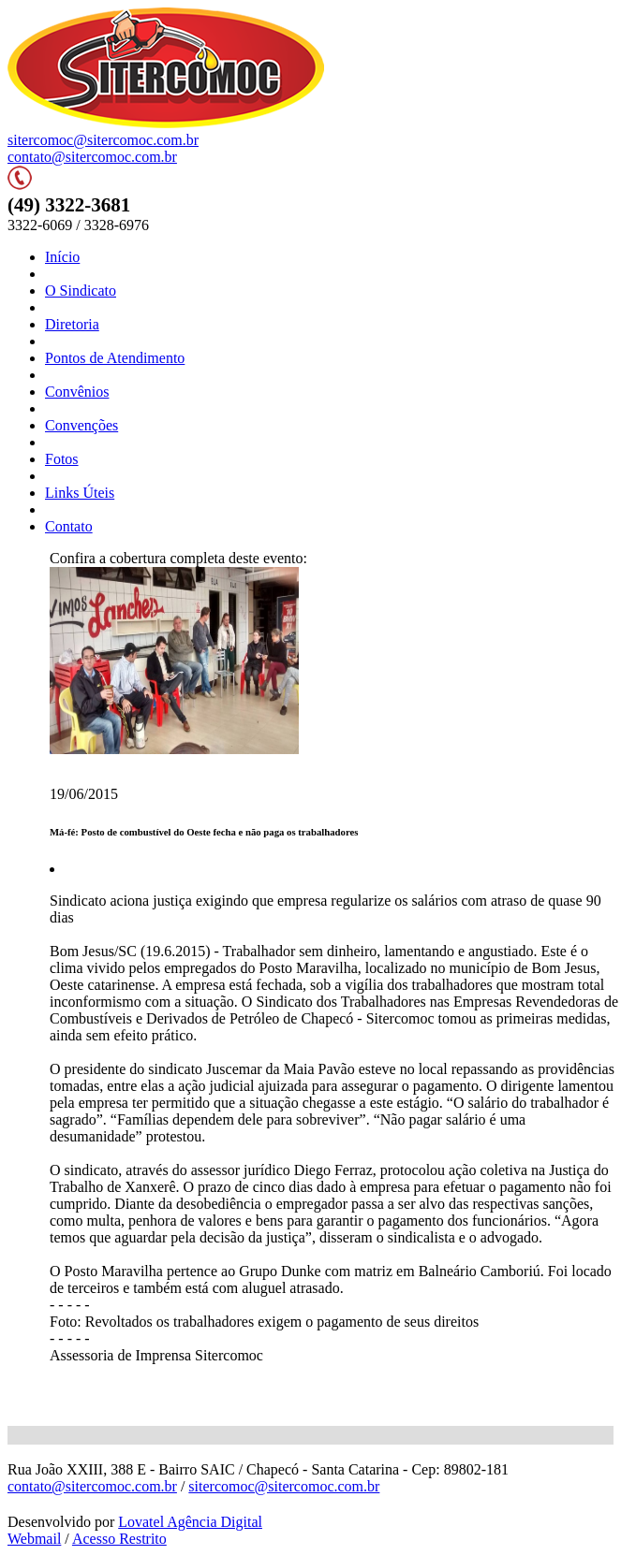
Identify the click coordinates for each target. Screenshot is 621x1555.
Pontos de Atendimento (115, 358)
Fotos (62, 459)
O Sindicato (80, 290)
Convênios (77, 392)
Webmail (34, 1539)
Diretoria (72, 324)
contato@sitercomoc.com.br (92, 157)
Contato (69, 526)
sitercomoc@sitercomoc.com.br (103, 140)
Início (62, 257)
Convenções (81, 425)
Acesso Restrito (119, 1539)
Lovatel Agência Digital (190, 1522)
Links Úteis (79, 493)
